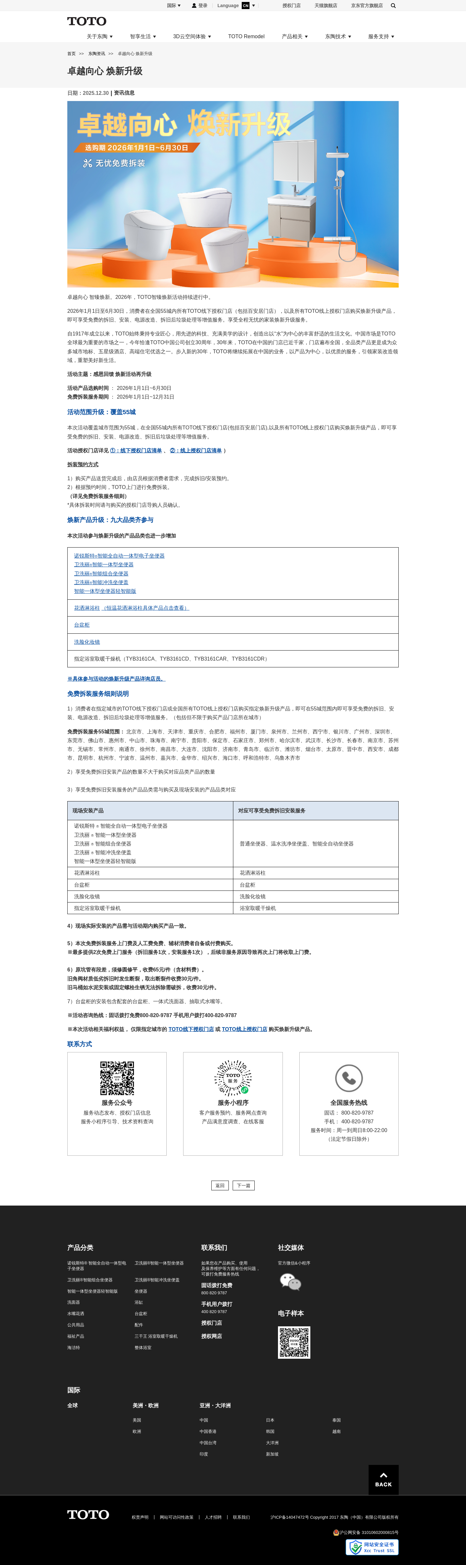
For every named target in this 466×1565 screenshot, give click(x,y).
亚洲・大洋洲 (215, 1405)
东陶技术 (335, 36)
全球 (72, 1405)
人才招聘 (213, 1517)
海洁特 (73, 1347)
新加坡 (272, 1454)
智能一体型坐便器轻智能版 (92, 1291)
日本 (270, 1420)
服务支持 (378, 36)
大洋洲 (272, 1442)
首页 (71, 53)
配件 (139, 1324)
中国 (204, 1420)
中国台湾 (208, 1442)
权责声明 (140, 1517)
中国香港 (208, 1431)
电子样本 (291, 1313)
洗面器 (73, 1302)
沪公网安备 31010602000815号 (369, 1532)
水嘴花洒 (75, 1313)
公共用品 (75, 1324)
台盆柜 (141, 1313)
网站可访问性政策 (177, 1517)
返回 (220, 1185)
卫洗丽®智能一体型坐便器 (159, 1263)
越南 (336, 1431)
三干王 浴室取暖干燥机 (156, 1336)
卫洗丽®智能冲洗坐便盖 (157, 1279)
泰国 (336, 1420)
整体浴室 (143, 1347)
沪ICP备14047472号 (290, 1517)
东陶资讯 (96, 53)
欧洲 (137, 1431)
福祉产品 (75, 1336)
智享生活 (140, 36)
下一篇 (243, 1185)
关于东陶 (97, 36)
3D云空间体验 (189, 36)
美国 (137, 1420)
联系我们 (241, 1517)
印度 (204, 1454)
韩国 (270, 1431)
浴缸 (139, 1302)
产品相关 (292, 36)
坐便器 (141, 1291)
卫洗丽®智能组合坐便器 (90, 1279)
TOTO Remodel (246, 36)
